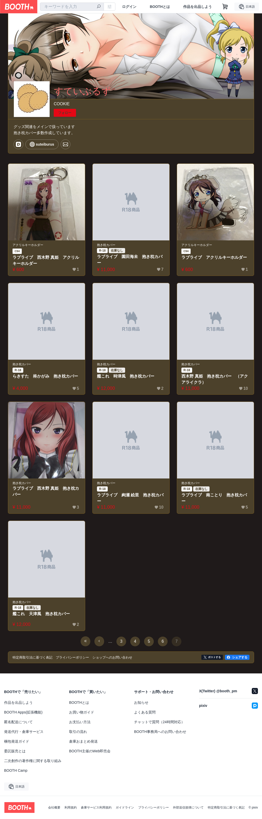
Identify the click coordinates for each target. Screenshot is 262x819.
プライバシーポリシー (153, 807)
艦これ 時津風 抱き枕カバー (125, 376)
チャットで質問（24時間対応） (159, 722)
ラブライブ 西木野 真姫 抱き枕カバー (46, 491)
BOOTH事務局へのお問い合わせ (160, 732)
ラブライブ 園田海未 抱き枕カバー (129, 259)
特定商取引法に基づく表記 (226, 807)
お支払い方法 (80, 722)
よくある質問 (145, 712)
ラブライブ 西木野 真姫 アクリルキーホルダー (46, 260)
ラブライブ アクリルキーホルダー (214, 257)
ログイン (129, 6)
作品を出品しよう (197, 6)
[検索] (99, 6)
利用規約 (70, 807)
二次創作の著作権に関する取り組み (32, 761)
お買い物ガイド (81, 712)
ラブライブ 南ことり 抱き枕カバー (214, 498)
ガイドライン (125, 807)
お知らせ (141, 702)
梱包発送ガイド (16, 741)
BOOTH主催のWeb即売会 (90, 751)
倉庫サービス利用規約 (96, 807)
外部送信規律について (188, 807)
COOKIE (62, 104)
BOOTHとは (160, 6)
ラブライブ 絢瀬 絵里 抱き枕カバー (130, 498)
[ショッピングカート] (225, 6)
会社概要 (54, 807)
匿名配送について (18, 722)
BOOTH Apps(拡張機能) (23, 712)
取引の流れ (78, 732)
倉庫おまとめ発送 (83, 741)
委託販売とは (15, 751)
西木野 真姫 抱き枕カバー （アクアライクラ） (214, 379)
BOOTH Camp (15, 770)
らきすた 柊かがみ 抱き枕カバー (45, 376)
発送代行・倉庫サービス (23, 732)
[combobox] (72, 7)
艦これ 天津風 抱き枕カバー (41, 614)
